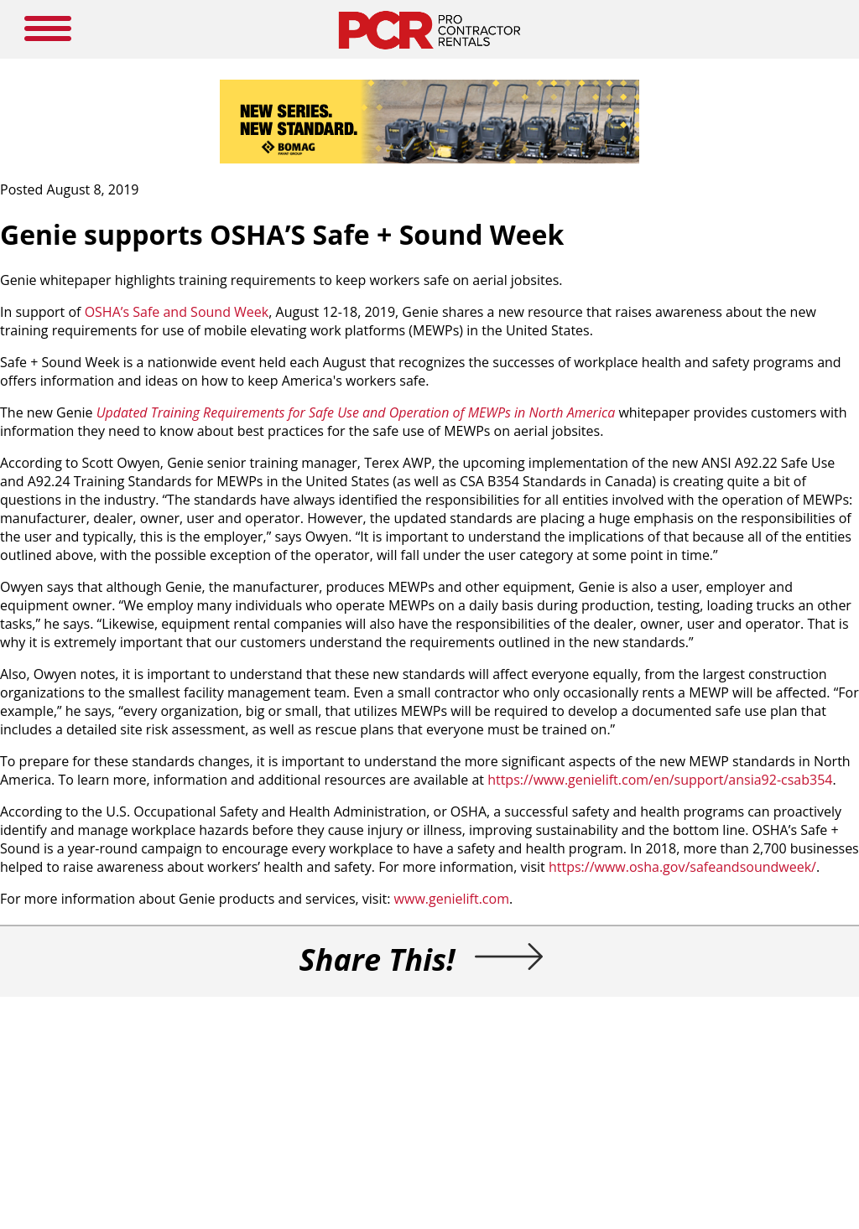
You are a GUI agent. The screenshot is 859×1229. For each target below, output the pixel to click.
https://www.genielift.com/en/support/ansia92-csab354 (659, 779)
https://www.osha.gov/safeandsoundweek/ (682, 867)
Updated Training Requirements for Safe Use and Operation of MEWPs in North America (356, 412)
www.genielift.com (451, 898)
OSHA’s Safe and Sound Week (177, 312)
